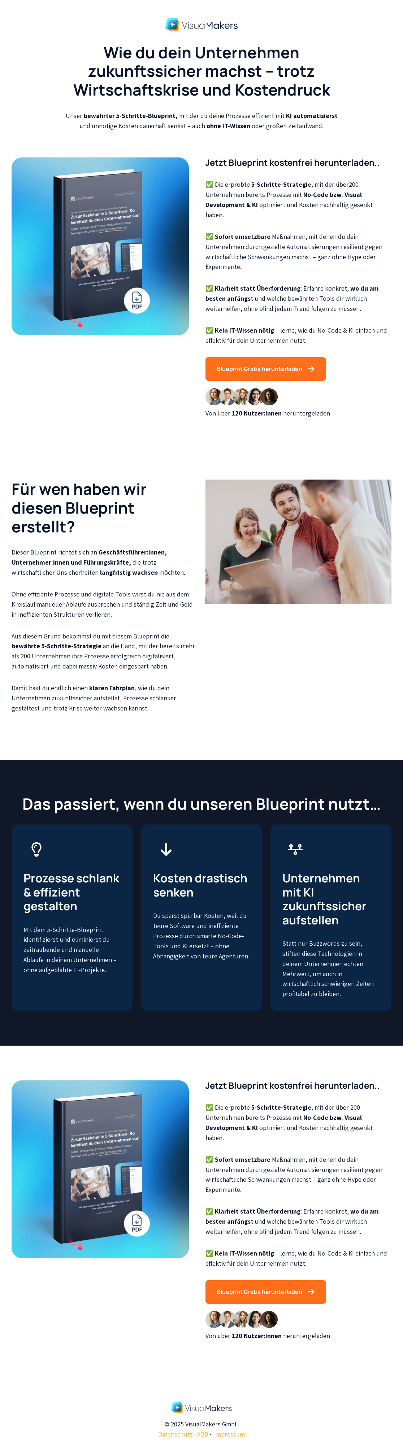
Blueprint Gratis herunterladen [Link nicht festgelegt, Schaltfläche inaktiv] (266, 369)
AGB (202, 1434)
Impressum (229, 1434)
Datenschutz (175, 1434)
